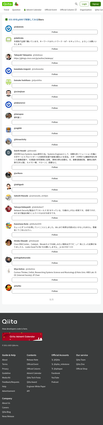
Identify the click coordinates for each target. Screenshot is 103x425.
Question (16, 9)
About (4, 359)
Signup (95, 4)
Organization (86, 9)
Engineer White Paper (36, 386)
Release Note (32, 359)
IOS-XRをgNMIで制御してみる (23, 19)
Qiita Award (32, 382)
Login (84, 4)
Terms (5, 364)
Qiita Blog (6, 412)
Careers (5, 407)
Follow (55, 32)
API (28, 391)
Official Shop (81, 368)
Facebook (56, 373)
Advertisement (8, 391)
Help (4, 386)
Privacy (5, 368)
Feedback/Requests (10, 382)
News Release (8, 416)
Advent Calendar (33, 9)
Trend (6, 9)
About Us (6, 403)
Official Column (68, 9)
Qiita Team (81, 359)
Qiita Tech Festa (34, 377)
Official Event (51, 9)
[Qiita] (7, 4)
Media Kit (6, 377)
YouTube (55, 377)
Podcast (55, 382)
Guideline (6, 373)
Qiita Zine (80, 364)
